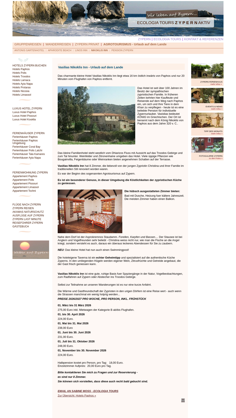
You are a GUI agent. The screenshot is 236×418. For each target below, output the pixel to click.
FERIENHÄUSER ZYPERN (28, 133)
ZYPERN (144, 39)
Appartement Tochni (24, 191)
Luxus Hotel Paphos (24, 112)
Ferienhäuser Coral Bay (26, 146)
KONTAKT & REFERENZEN (203, 39)
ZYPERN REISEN (23, 208)
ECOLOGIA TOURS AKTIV (173, 22)
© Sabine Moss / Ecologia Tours (148, 411)
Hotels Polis (19, 73)
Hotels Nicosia (20, 91)
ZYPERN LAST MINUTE (26, 219)
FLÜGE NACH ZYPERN (26, 204)
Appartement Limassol (25, 187)
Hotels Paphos (21, 69)
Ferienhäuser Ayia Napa (26, 157)
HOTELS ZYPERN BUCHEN (29, 65)
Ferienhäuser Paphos (25, 137)
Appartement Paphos (24, 176)
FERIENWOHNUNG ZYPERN (30, 172)
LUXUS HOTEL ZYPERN (27, 108)
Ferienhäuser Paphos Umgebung (25, 141)
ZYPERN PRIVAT (87, 44)
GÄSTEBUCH (20, 226)
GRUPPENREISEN (27, 44)
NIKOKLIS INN (99, 50)
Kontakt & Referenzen (113, 411)
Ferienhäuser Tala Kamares (28, 154)
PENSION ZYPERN (122, 50)
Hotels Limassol (21, 94)
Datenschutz (91, 411)
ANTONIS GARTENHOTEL (29, 50)
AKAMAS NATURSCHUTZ (28, 212)
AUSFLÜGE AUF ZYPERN (28, 215)
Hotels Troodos (21, 76)
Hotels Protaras (21, 87)
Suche (76, 411)
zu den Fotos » (215, 158)
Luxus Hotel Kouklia (24, 119)
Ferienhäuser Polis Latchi (27, 150)
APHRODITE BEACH (59, 50)
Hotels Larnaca (21, 80)
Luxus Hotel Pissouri (24, 116)
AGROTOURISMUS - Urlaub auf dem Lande (134, 44)
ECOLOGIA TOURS (167, 39)
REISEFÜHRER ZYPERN (27, 223)
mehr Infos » (216, 84)
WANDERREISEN (58, 44)
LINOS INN (81, 50)
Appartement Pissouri (25, 183)
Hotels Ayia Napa (22, 84)
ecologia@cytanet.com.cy (180, 416)
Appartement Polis (23, 180)
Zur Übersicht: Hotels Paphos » (77, 395)
